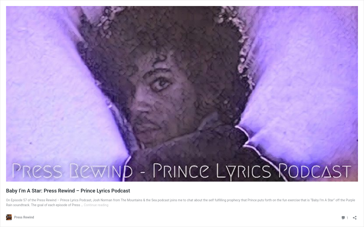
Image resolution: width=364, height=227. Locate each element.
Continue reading (96, 205)
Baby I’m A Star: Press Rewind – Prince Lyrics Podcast (68, 191)
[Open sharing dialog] (354, 216)
